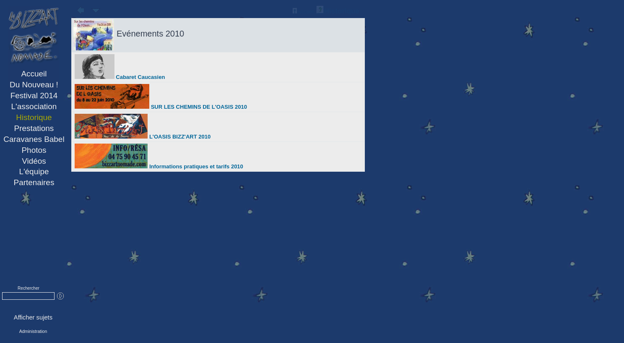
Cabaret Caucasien (120, 77)
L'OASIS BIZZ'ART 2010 (143, 137)
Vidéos (34, 161)
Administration (33, 331)
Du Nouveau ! (34, 84)
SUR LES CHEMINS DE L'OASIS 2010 (161, 107)
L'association (34, 106)
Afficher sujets (33, 317)
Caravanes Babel (33, 139)
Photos (33, 150)
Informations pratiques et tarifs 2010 (159, 166)
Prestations (34, 128)
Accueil (34, 73)
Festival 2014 (34, 95)
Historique (34, 117)
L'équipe (34, 171)
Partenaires (34, 182)
